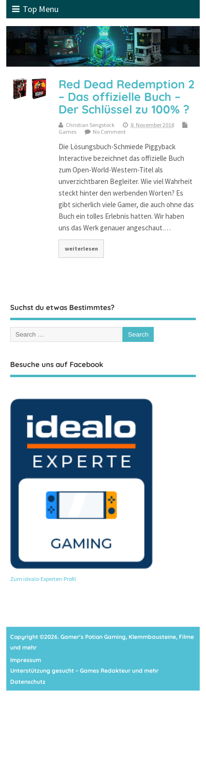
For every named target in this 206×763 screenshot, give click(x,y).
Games (67, 131)
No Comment (109, 131)
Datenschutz (27, 681)
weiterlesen (81, 248)
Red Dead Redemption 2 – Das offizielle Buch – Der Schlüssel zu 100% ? (127, 97)
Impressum (25, 660)
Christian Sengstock (90, 124)
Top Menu (35, 8)
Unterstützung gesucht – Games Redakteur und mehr (84, 670)
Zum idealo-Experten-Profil (43, 578)
